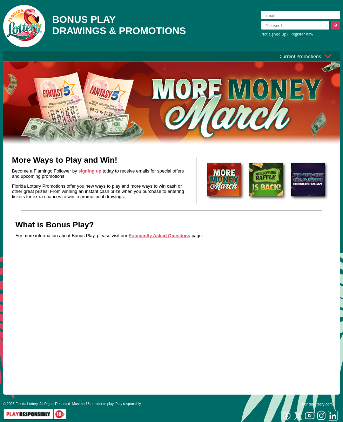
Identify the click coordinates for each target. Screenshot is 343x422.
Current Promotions (300, 56)
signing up (89, 171)
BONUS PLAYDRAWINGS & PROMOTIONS (119, 25)
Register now (301, 34)
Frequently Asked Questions (159, 235)
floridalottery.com (317, 404)
